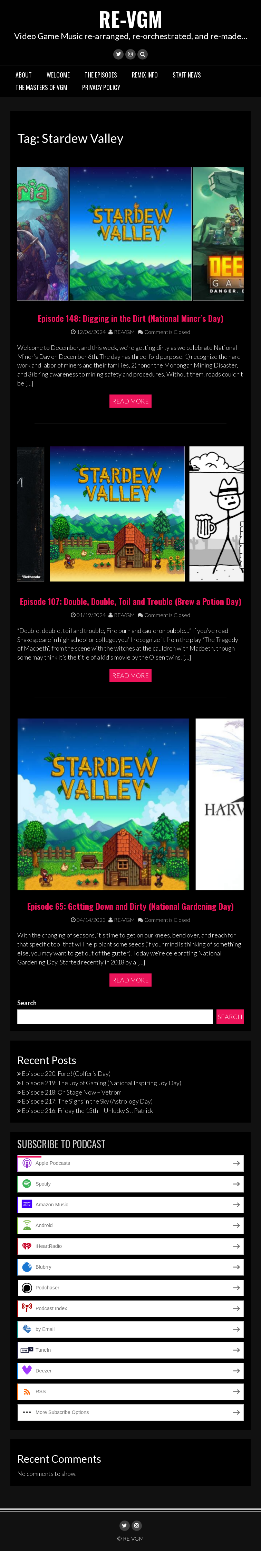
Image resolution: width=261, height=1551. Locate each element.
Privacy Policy (101, 86)
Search (27, 1002)
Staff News (187, 74)
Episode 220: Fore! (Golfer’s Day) (66, 1073)
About (24, 74)
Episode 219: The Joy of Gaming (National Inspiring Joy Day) (101, 1083)
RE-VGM (130, 18)
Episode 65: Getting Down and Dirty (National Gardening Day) (130, 905)
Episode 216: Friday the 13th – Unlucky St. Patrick (87, 1110)
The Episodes (101, 74)
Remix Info (145, 74)
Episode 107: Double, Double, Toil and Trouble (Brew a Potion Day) (130, 601)
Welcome (58, 74)
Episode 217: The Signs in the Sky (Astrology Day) (87, 1101)
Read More (130, 401)
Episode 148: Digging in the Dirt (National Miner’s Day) (130, 318)
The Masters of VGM (41, 86)
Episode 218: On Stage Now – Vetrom (72, 1092)
